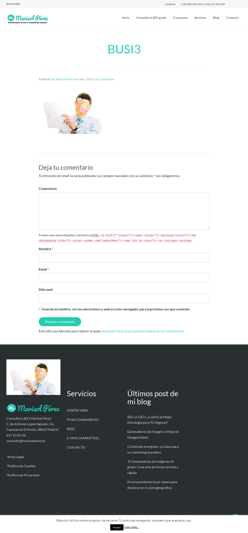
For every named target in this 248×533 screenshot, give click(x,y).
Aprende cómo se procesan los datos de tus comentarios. (143, 331)
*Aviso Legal (15, 457)
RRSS (71, 429)
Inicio (125, 17)
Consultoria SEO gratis (151, 17)
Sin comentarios (104, 79)
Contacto (232, 17)
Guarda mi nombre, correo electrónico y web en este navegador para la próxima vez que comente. (116, 309)
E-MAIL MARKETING (83, 438)
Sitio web (46, 289)
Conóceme (180, 17)
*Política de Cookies (21, 466)
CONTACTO (76, 447)
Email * (44, 269)
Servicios (200, 17)
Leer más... (131, 527)
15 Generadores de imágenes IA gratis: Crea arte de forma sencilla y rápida (152, 467)
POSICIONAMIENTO (83, 420)
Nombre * (46, 249)
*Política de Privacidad (22, 475)
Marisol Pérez (64, 79)
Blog (216, 17)
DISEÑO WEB (77, 410)
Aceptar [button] (117, 527)
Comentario (48, 188)
